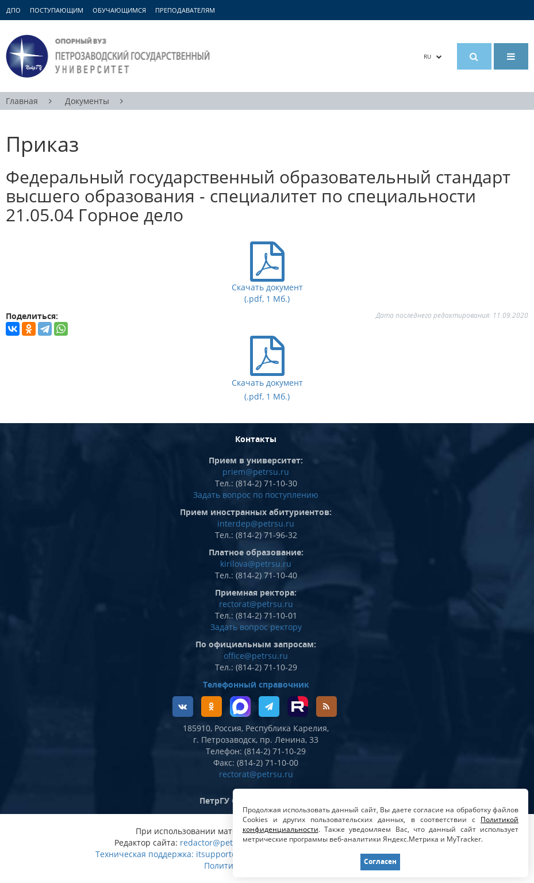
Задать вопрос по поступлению (255, 494)
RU (433, 56)
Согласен (380, 861)
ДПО (13, 10)
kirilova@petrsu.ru (255, 563)
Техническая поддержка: (144, 854)
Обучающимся (119, 10)
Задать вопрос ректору (256, 626)
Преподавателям (185, 10)
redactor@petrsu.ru (218, 842)
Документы (87, 100)
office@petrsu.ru (256, 655)
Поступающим (56, 10)
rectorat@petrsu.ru (256, 603)
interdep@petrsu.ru (255, 523)
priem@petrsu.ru (255, 471)
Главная (22, 100)
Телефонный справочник (256, 684)
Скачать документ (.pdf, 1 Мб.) (267, 382)
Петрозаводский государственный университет (109, 56)
